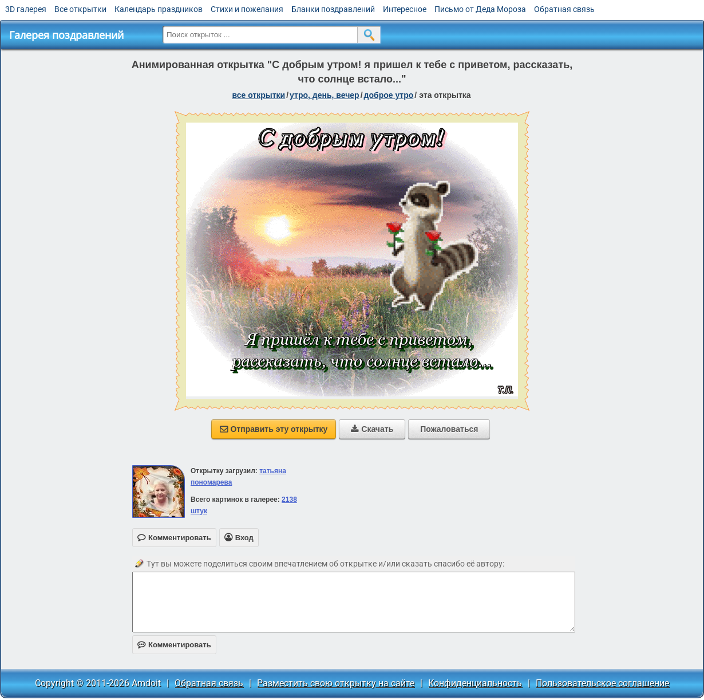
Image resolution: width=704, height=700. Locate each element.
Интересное (404, 9)
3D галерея (25, 9)
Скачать (372, 429)
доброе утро (389, 95)
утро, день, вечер (324, 95)
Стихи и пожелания (247, 9)
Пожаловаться (449, 429)
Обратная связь (564, 9)
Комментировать (174, 644)
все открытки (258, 95)
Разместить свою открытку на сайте (335, 683)
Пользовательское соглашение (602, 683)
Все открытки (80, 9)
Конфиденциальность (475, 683)
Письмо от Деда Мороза (480, 9)
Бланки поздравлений (333, 9)
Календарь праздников (158, 9)
